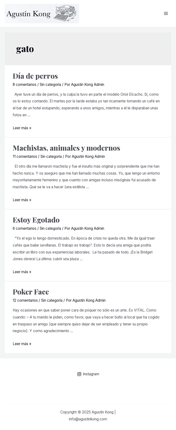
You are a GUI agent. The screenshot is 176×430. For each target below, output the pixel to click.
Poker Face (31, 291)
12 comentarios (25, 300)
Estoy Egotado (36, 219)
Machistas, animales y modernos (66, 148)
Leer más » (22, 128)
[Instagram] (87, 374)
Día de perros (35, 76)
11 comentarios (25, 156)
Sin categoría (50, 84)
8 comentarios (24, 84)
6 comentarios (24, 228)
